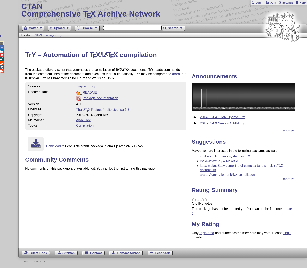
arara (176, 74)
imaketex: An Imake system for (225, 156)
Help (303, 2)
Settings (287, 2)
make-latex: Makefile (219, 161)
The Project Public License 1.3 (102, 109)
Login (259, 2)
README (90, 92)
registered (206, 233)
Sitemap (68, 253)
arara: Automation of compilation (227, 174)
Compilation (85, 125)
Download (53, 146)
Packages (50, 35)
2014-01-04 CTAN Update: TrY (222, 117)
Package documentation (100, 97)
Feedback (162, 253)
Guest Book (38, 253)
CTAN (38, 35)
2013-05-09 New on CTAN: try (222, 123)
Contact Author (128, 253)
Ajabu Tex (83, 119)
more (286, 131)
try (60, 35)
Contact (96, 253)
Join (273, 2)
